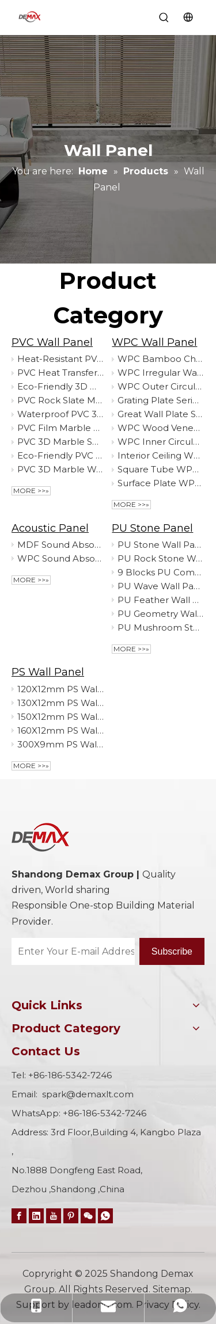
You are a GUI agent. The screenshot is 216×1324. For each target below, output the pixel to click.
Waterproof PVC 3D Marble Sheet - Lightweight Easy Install (60, 414)
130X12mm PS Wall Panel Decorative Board (60, 702)
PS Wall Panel (48, 672)
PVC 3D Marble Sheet (60, 441)
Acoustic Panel (50, 528)
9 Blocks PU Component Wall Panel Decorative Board (161, 572)
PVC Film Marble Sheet (60, 427)
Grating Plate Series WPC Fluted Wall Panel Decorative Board (161, 400)
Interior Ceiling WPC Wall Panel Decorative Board (161, 455)
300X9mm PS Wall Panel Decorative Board (60, 744)
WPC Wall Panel (154, 342)
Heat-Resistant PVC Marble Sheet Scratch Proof (60, 358)
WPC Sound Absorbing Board (60, 558)
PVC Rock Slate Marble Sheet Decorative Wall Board (60, 400)
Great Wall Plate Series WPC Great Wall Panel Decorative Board (161, 414)
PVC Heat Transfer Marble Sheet (60, 372)
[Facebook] (19, 1215)
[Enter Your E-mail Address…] (73, 951)
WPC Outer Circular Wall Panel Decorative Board (161, 386)
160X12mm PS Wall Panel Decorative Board (60, 730)
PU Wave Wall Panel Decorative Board (161, 586)
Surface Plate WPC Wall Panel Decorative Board (161, 483)
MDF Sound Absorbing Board (60, 544)
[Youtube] (53, 1215)
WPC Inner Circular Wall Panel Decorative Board (161, 441)
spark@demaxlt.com (88, 1094)
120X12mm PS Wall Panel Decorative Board (60, 689)
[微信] (88, 1215)
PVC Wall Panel (52, 342)
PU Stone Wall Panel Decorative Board (161, 544)
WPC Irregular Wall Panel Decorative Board (161, 372)
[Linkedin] (36, 1215)
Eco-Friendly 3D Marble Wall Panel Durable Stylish (60, 386)
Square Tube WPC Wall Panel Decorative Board (161, 469)
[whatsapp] (105, 1215)
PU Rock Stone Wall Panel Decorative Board (161, 558)
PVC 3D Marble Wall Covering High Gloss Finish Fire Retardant (60, 469)
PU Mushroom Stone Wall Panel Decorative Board (161, 627)
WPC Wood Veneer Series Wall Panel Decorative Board (161, 427)
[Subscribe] (171, 951)
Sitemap (172, 1289)
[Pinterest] (70, 1215)
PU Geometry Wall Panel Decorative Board (161, 613)
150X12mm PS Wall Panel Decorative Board (60, 716)
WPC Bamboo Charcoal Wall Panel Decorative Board (161, 358)
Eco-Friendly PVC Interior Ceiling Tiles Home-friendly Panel (60, 455)
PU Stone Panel (152, 528)
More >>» (31, 490)
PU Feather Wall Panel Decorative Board (161, 599)
